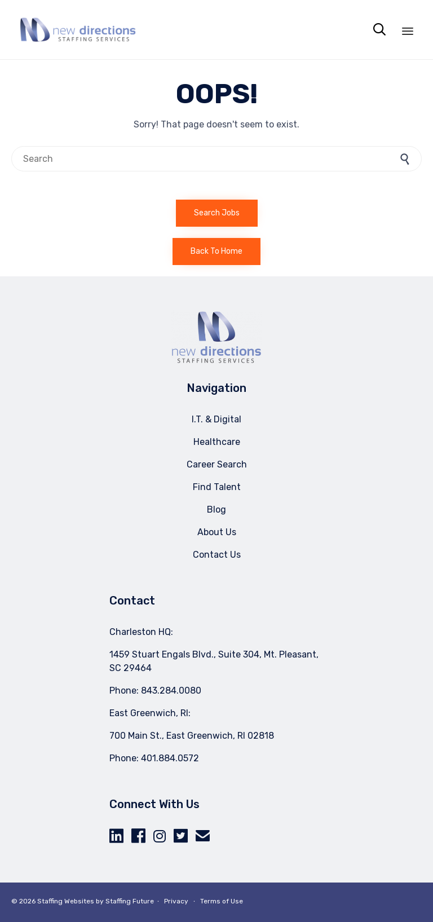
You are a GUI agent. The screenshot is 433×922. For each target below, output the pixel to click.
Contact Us (217, 554)
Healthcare (216, 441)
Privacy (176, 901)
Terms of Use (221, 901)
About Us (216, 532)
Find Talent (217, 487)
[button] (217, 213)
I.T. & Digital (216, 419)
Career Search (217, 464)
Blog (216, 509)
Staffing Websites (65, 901)
